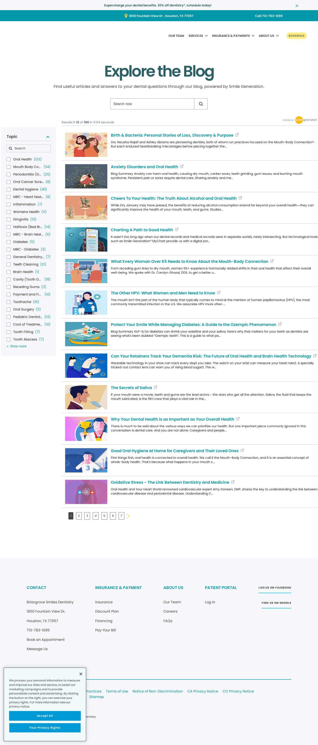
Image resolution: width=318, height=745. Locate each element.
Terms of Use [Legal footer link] (117, 691)
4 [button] (96, 516)
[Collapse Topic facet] (48, 137)
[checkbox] (9, 159)
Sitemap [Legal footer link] (96, 697)
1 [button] (70, 516)
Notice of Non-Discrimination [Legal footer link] (157, 691)
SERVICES (196, 36)
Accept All (45, 716)
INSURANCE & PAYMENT (118, 587)
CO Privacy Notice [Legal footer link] (238, 691)
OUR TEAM (176, 36)
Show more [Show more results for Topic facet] (18, 346)
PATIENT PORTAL (221, 587)
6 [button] (113, 516)
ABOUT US (266, 36)
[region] (45, 704)
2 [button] (79, 516)
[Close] (81, 674)
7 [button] (121, 516)
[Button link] (296, 35)
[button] (201, 103)
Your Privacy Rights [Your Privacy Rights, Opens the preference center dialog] (44, 728)
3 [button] (87, 516)
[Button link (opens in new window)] (159, 16)
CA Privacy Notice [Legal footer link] (202, 691)
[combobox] (152, 104)
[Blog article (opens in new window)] (86, 145)
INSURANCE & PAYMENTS (231, 36)
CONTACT (36, 587)
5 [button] (104, 516)
